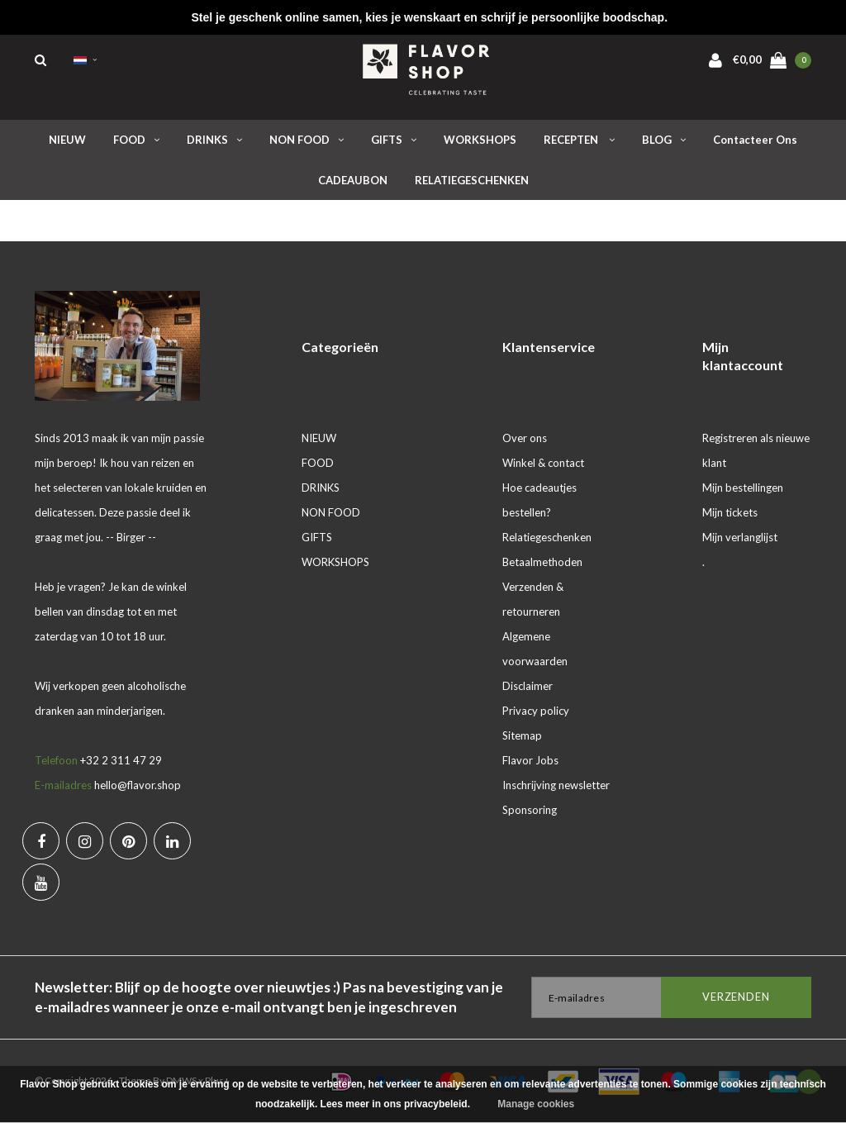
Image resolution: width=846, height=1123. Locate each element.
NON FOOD (306, 139)
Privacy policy (535, 710)
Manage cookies (535, 1104)
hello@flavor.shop (137, 785)
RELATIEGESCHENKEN (472, 180)
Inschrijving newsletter (556, 785)
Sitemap (522, 735)
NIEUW (67, 139)
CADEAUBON (352, 180)
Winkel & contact (543, 462)
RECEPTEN (579, 139)
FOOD (136, 139)
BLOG (664, 139)
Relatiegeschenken (547, 537)
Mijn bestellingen (742, 487)
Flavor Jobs (530, 760)
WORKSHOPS (480, 139)
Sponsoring (529, 809)
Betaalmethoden (542, 562)
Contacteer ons (755, 139)
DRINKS (214, 139)
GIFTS (393, 139)
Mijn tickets (730, 512)
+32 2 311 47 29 (121, 760)
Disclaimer (527, 685)
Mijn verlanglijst (739, 537)
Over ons (524, 438)
